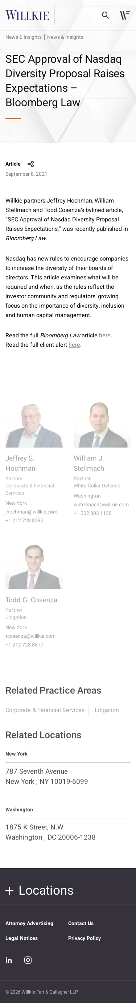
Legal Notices (21, 938)
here (105, 335)
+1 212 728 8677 (24, 650)
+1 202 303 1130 (93, 518)
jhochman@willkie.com (31, 517)
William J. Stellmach (89, 468)
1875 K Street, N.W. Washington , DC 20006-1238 (50, 837)
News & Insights (23, 37)
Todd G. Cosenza (31, 605)
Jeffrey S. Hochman (20, 468)
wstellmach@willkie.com (101, 509)
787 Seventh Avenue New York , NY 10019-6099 (46, 781)
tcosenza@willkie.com (30, 641)
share (31, 164)
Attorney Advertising (29, 923)
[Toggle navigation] (125, 15)
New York (16, 508)
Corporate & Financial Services (45, 714)
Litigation (107, 714)
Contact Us (81, 923)
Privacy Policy (84, 938)
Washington (87, 501)
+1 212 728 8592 (24, 525)
